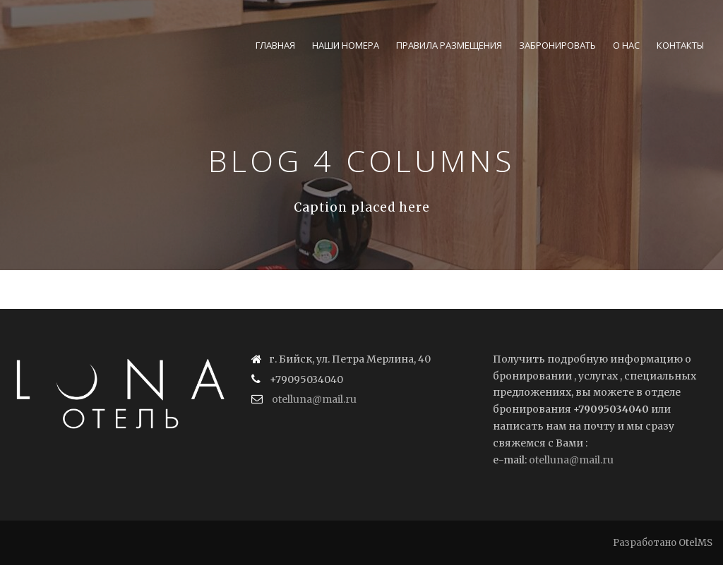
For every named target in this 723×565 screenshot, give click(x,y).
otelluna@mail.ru (314, 399)
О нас (626, 45)
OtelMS (695, 543)
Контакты (680, 45)
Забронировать (557, 45)
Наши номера (345, 45)
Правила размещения (449, 45)
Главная (275, 45)
